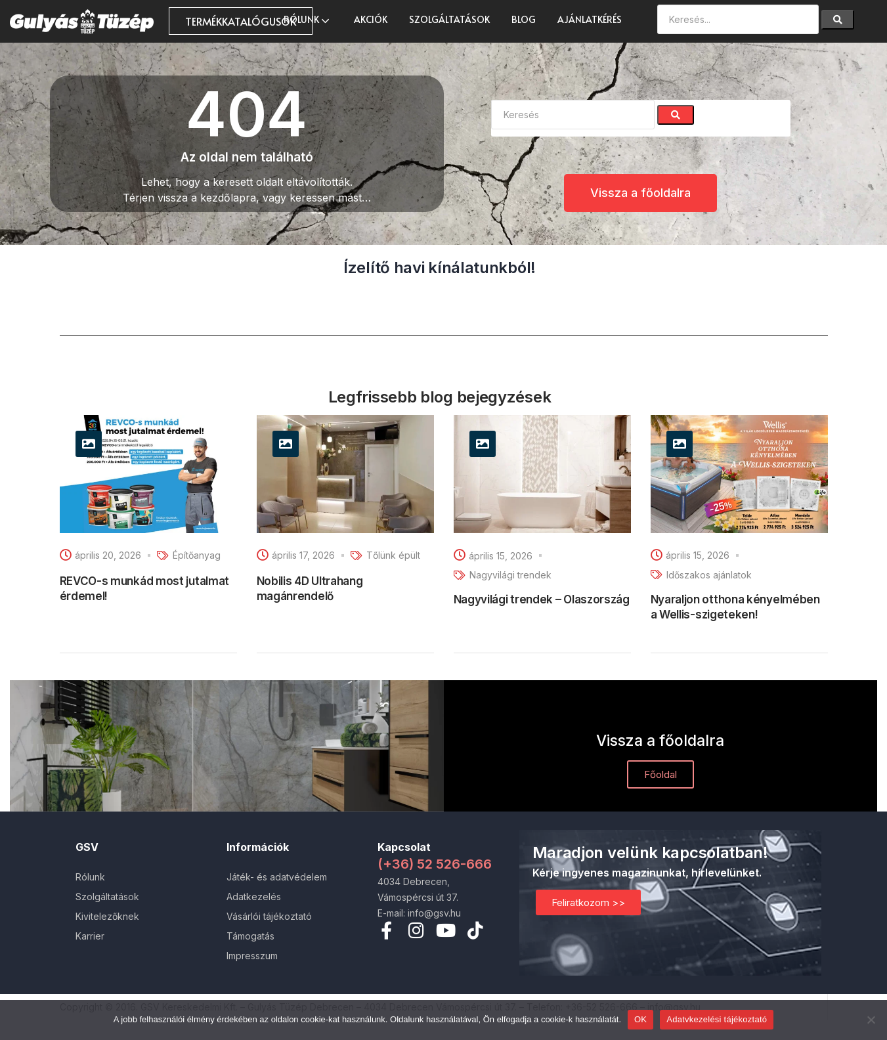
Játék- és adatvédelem (277, 876)
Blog (523, 19)
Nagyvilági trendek (510, 574)
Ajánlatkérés (589, 19)
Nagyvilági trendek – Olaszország (542, 599)
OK (640, 1019)
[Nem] (870, 1019)
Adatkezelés (254, 896)
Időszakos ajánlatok (709, 574)
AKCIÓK (370, 19)
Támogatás (250, 936)
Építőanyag (197, 555)
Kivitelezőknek (107, 916)
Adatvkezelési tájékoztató (716, 1019)
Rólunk (308, 19)
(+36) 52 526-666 (435, 864)
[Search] (837, 20)
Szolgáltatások (449, 19)
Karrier (90, 936)
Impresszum (252, 955)
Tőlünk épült (393, 555)
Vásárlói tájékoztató (269, 916)
